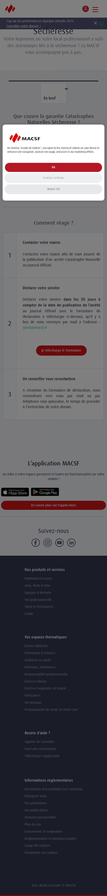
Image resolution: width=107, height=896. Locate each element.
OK (53, 167)
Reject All (53, 189)
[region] (53, 162)
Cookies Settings (53, 178)
